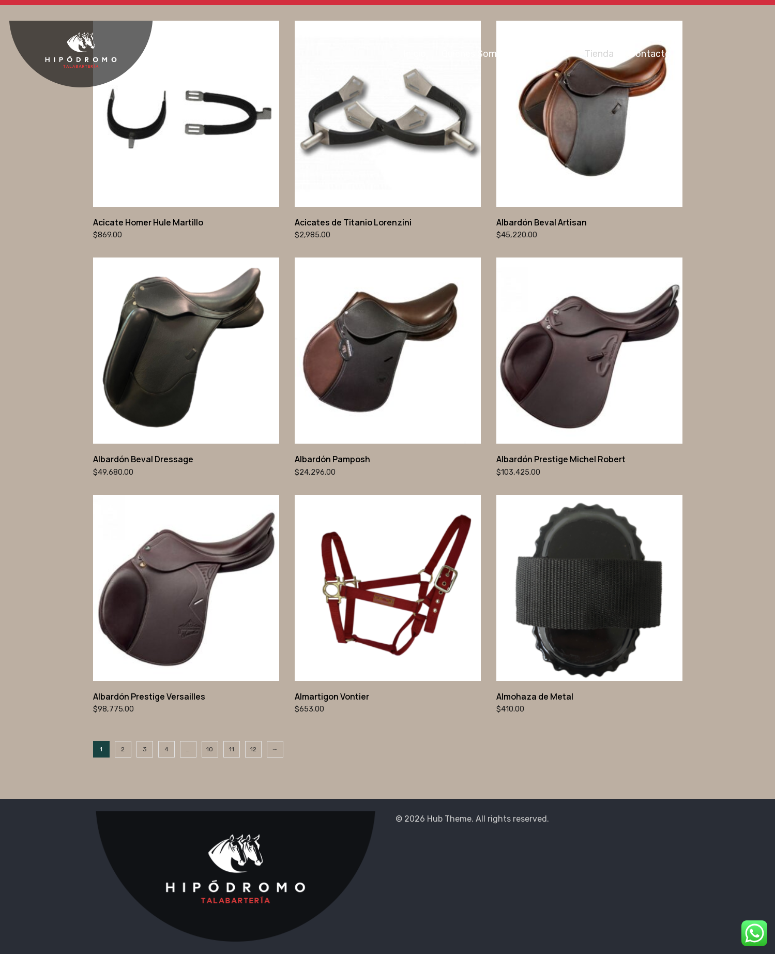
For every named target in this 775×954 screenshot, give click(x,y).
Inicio (414, 53)
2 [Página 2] (123, 749)
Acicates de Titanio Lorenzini (353, 222)
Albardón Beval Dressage (143, 459)
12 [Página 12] (253, 749)
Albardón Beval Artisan (541, 222)
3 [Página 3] (145, 749)
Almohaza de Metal (534, 696)
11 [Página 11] (231, 749)
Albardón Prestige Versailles (149, 696)
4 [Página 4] (166, 749)
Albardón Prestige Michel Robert (561, 459)
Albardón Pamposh (332, 459)
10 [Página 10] (209, 749)
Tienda (599, 53)
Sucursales (546, 53)
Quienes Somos (474, 53)
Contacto (650, 53)
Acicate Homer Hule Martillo (148, 222)
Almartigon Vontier (332, 696)
